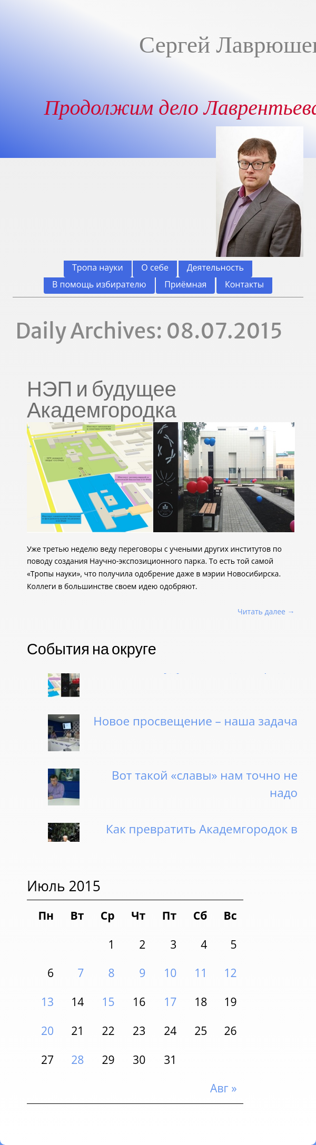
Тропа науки (97, 268)
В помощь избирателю (99, 284)
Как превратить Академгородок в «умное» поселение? (202, 840)
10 (170, 972)
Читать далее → (266, 611)
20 (47, 1030)
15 (108, 1001)
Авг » (223, 1088)
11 (200, 972)
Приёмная (185, 284)
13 (47, 1001)
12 (230, 972)
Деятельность (215, 268)
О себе (155, 268)
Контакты (244, 284)
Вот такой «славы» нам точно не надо (205, 786)
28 (77, 1059)
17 (170, 1001)
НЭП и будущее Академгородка (101, 399)
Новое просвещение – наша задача (195, 723)
